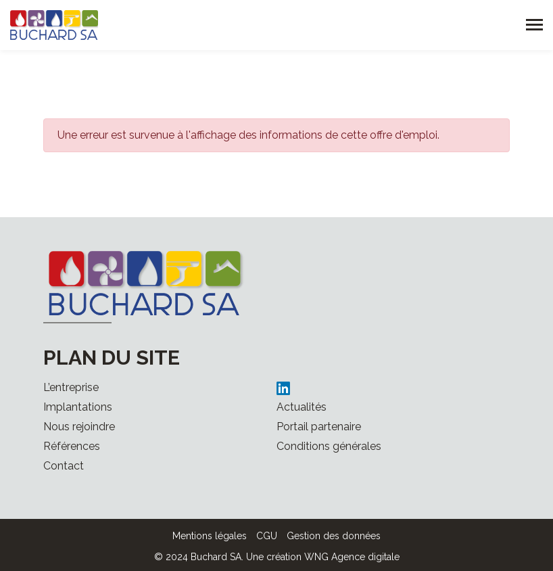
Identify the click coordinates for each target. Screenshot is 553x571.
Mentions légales (209, 535)
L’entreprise (71, 387)
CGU (266, 535)
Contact (63, 465)
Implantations (77, 407)
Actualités (301, 407)
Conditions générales (328, 446)
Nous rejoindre (79, 426)
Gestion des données (334, 535)
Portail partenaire (318, 426)
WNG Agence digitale (352, 556)
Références (71, 446)
